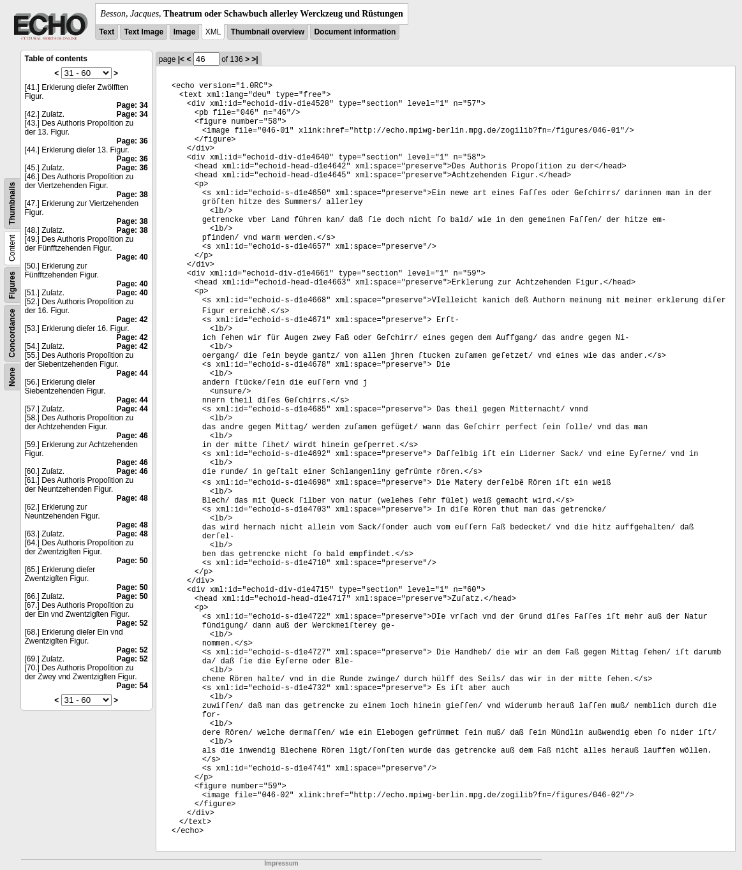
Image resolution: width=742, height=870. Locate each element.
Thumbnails (12, 203)
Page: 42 (131, 319)
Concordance (12, 333)
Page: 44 (131, 373)
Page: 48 (131, 498)
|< (181, 59)
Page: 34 (131, 105)
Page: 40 (131, 257)
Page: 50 (131, 560)
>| (254, 59)
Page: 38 (131, 194)
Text (106, 31)
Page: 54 (131, 685)
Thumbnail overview (267, 31)
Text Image (143, 31)
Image (185, 31)
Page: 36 (131, 140)
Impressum (281, 863)
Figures (12, 285)
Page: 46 (131, 435)
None (12, 377)
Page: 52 (131, 623)
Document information (355, 31)
